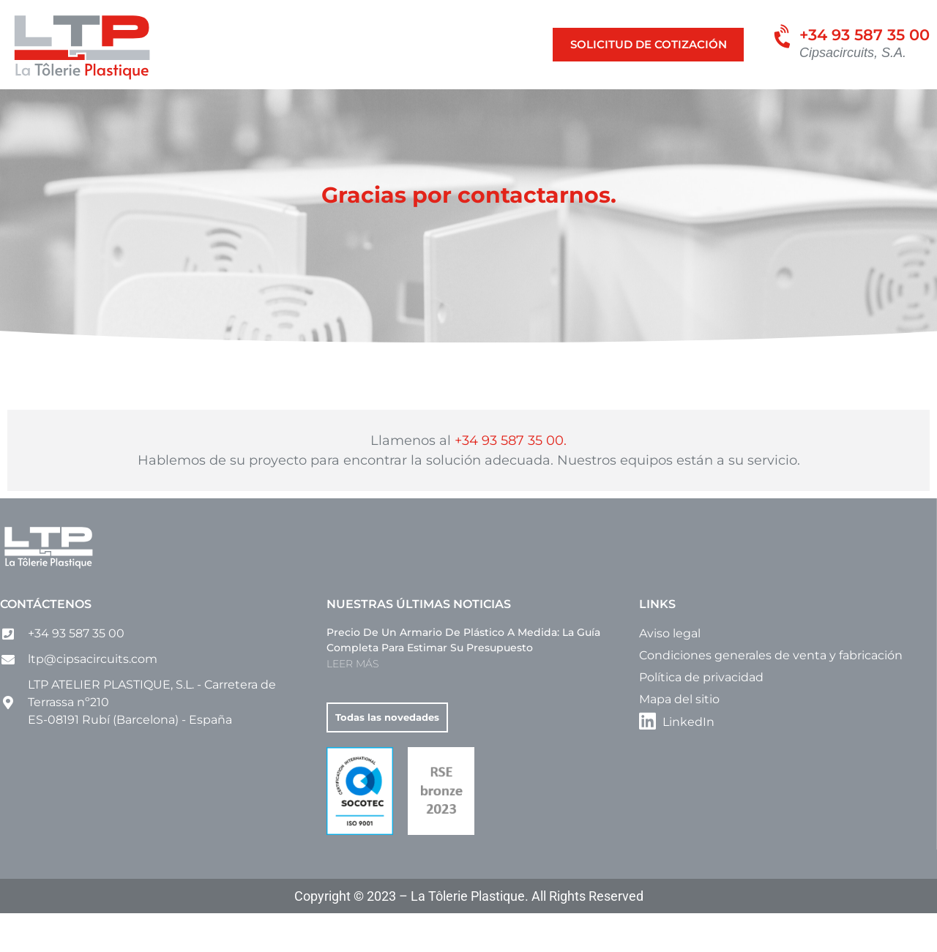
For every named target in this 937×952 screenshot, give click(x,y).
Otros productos (579, 105)
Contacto (757, 105)
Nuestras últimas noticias (418, 644)
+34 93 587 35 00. (511, 479)
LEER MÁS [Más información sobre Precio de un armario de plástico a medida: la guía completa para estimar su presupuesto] (352, 703)
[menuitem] (815, 105)
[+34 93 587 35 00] (780, 42)
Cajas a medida (249, 105)
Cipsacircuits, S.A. (852, 52)
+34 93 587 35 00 (864, 35)
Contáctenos (46, 644)
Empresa (681, 105)
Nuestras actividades (117, 105)
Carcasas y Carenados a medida (412, 105)
